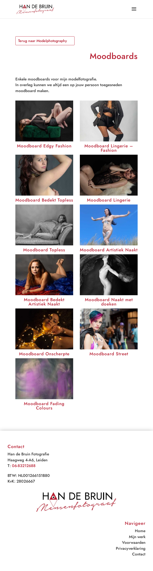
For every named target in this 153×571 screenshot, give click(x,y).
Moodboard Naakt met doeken (109, 302)
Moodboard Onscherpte (44, 354)
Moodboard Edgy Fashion (44, 146)
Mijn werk (137, 536)
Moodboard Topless (44, 250)
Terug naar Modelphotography (42, 40)
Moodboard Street (108, 354)
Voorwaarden (133, 542)
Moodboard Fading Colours (44, 406)
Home (140, 531)
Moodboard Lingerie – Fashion (108, 148)
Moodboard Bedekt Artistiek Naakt (44, 302)
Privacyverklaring (130, 548)
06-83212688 (24, 465)
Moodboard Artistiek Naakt (109, 250)
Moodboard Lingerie (109, 200)
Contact (138, 554)
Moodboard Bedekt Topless (44, 200)
